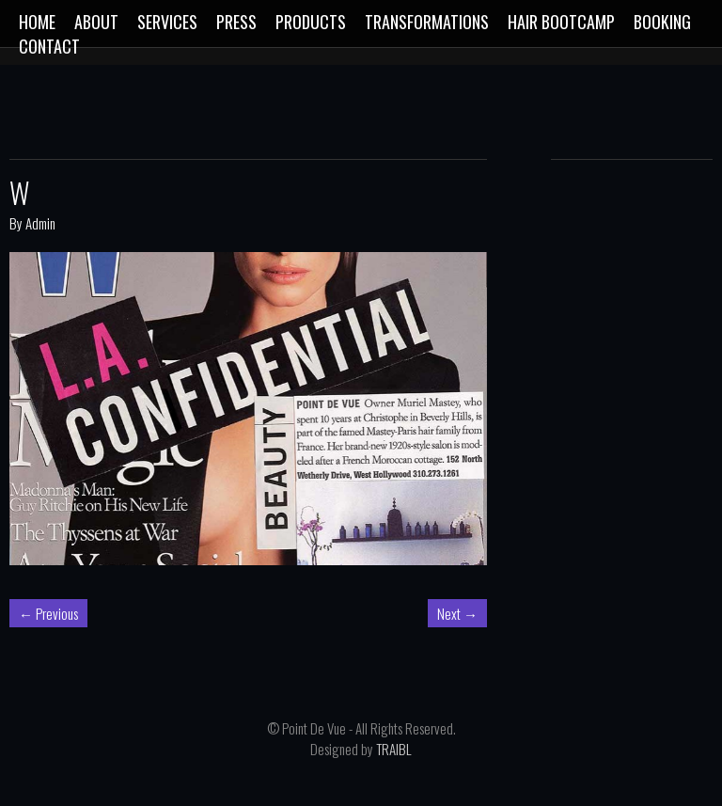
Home (37, 21)
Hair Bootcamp (561, 21)
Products (310, 21)
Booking (662, 21)
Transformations (427, 21)
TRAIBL (394, 748)
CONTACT (49, 46)
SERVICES (167, 21)
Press (236, 21)
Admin (40, 223)
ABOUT (96, 21)
